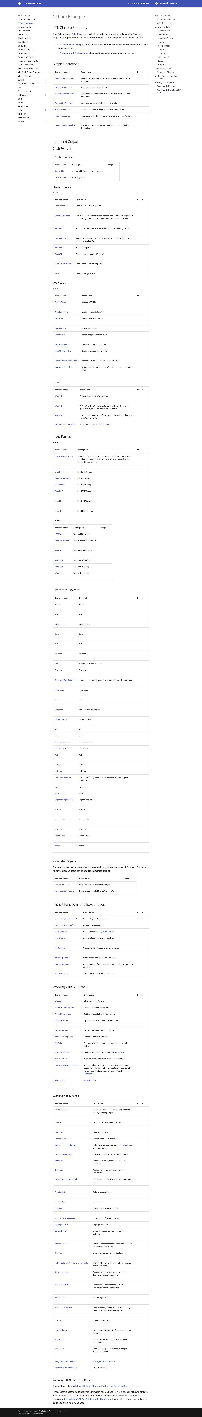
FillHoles (58, 1208)
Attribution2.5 (44, 1411)
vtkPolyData (120, 1052)
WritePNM (59, 567)
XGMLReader (60, 177)
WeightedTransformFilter (65, 1361)
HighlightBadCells (62, 1225)
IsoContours (60, 948)
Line (56, 700)
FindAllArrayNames (63, 1014)
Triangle (58, 829)
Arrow (57, 604)
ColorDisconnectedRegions (66, 1145)
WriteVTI (58, 396)
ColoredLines (60, 624)
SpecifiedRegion (61, 1330)
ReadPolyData (60, 335)
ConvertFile (59, 171)
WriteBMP (59, 550)
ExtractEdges (60, 1202)
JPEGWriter (59, 534)
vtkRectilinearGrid (119, 1386)
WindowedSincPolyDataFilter (66, 1368)
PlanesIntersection (62, 742)
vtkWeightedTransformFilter (104, 1361)
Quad (57, 793)
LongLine (59, 710)
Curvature (59, 1161)
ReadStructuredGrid (63, 351)
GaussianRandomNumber (65, 94)
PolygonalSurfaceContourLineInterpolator (72, 1263)
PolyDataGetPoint (62, 1052)
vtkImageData (89, 1074)
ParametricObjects (62, 885)
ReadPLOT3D (60, 238)
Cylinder (58, 654)
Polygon (58, 771)
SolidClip (58, 1320)
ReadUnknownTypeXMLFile (66, 361)
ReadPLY (58, 248)
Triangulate (59, 1349)
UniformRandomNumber (65, 125)
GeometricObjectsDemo (65, 680)
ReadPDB (59, 228)
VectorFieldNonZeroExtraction (67, 1065)
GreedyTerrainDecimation (65, 1218)
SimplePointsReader (63, 264)
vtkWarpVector (90, 1080)
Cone (57, 634)
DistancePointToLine (63, 87)
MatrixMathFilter (61, 1244)
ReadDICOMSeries (62, 216)
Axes (57, 614)
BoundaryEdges (61, 1110)
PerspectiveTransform (64, 103)
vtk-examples (24, 15)
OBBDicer (59, 1253)
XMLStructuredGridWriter (65, 424)
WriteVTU (58, 415)
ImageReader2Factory (64, 456)
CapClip (58, 1122)
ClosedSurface (61, 1139)
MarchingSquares (62, 964)
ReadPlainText (60, 328)
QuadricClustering (62, 1272)
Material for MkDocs (35, 1414)
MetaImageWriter (62, 540)
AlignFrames (60, 1001)
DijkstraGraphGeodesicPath (66, 1179)
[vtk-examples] (19, 3)
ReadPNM (59, 501)
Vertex (57, 846)
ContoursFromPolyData (64, 1008)
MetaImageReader (62, 478)
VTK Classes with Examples (71, 44)
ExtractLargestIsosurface (65, 925)
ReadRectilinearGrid (63, 344)
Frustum (58, 670)
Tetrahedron (60, 819)
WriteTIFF (59, 573)
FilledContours (61, 932)
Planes (57, 736)
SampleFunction (61, 973)
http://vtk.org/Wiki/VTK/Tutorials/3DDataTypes (87, 1399)
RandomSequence (62, 116)
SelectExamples (80, 34)
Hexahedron (60, 690)
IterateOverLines (61, 1030)
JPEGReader (60, 472)
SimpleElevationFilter (63, 1308)
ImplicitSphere (61, 938)
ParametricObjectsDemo (65, 891)
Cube (57, 644)
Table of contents (163, 15)
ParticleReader (61, 302)
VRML (57, 274)
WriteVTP (58, 406)
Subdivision (60, 1339)
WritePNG (59, 560)
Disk (56, 664)
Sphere (58, 809)
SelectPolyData (61, 1298)
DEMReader (60, 206)
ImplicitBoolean (61, 1020)
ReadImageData (61, 312)
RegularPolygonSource (64, 800)
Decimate (59, 1170)
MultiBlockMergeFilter (64, 1037)
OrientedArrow (61, 719)
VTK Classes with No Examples (72, 53)
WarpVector (60, 1080)
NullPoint (58, 1043)
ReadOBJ (59, 318)
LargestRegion (61, 1231)
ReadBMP (59, 491)
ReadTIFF (59, 511)
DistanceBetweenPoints (64, 78)
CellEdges (59, 1132)
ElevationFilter (60, 1192)
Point (57, 755)
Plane (57, 729)
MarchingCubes (61, 958)
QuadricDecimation (63, 1285)
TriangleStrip (60, 836)
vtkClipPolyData (108, 932)
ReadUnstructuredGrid (64, 367)
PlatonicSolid (60, 749)
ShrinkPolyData (61, 1059)
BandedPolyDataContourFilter (67, 919)
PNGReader (59, 485)
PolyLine (58, 765)
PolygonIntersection (63, 778)
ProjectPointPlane (62, 110)
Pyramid (58, 787)
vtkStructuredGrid (104, 424)
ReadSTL (58, 254)
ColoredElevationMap (64, 1154)
